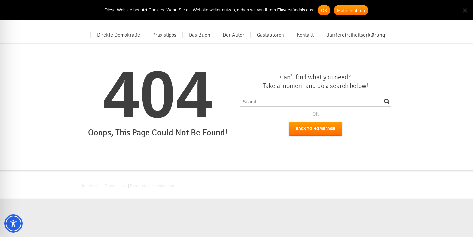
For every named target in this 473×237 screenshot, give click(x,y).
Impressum (91, 186)
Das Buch (199, 35)
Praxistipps (164, 35)
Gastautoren (270, 35)
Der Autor (233, 35)
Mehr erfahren (351, 10)
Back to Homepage (315, 128)
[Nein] (465, 10)
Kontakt (305, 35)
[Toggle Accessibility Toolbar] (13, 223)
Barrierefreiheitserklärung (355, 35)
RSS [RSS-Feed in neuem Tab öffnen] (387, 187)
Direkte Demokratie (118, 35)
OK (324, 10)
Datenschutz (116, 186)
